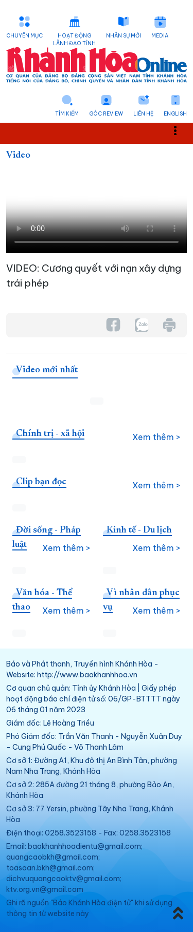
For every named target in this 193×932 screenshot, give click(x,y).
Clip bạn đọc (41, 482)
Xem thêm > (156, 437)
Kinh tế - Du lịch (139, 530)
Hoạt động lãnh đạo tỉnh (74, 39)
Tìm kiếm (67, 113)
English (175, 113)
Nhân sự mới (123, 35)
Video (18, 155)
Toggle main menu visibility (181, 130)
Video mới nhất (47, 370)
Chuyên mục (24, 35)
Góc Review (106, 113)
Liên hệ (143, 113)
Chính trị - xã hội (50, 434)
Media (159, 35)
